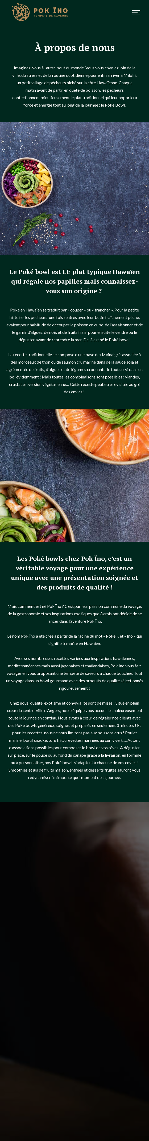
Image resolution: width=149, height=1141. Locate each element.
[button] (133, 13)
